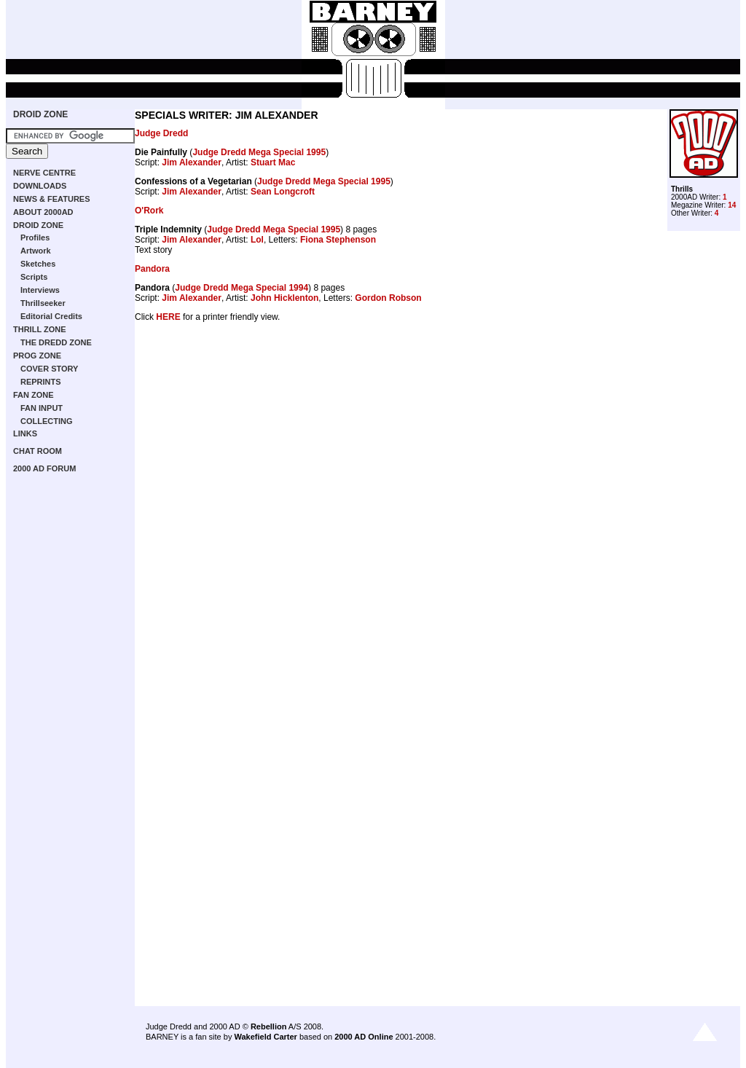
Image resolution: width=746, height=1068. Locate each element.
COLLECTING (46, 421)
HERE (168, 317)
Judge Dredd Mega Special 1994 (241, 288)
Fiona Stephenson (338, 240)
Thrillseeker (43, 303)
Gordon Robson (388, 298)
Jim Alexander (191, 162)
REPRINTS (40, 381)
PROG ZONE (37, 355)
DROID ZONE (40, 114)
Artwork (35, 250)
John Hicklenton (284, 298)
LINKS (25, 433)
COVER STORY (49, 368)
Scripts (33, 276)
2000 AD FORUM (44, 468)
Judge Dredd (161, 133)
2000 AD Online (363, 1036)
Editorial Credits (51, 316)
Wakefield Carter (265, 1036)
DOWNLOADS (39, 185)
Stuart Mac (273, 162)
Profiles (35, 237)
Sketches (37, 263)
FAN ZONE (33, 394)
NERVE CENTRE (44, 172)
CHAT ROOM (37, 451)
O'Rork (149, 210)
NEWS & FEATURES (51, 199)
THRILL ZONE (39, 329)
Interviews (40, 290)
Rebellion (269, 1026)
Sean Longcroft (283, 191)
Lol (257, 240)
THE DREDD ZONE (56, 342)
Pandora (152, 269)
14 (732, 205)
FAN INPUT (41, 408)
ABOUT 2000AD (43, 212)
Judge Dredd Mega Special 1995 (259, 152)
